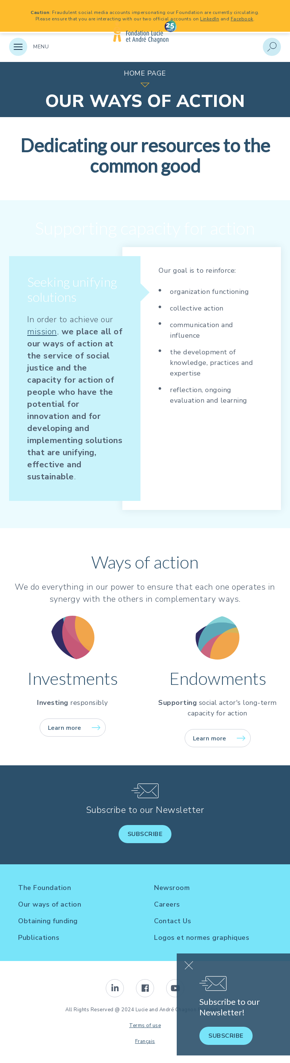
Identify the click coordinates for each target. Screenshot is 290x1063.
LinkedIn (209, 19)
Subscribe (145, 834)
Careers (167, 904)
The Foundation (44, 887)
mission (42, 331)
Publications (38, 937)
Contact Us (172, 920)
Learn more (64, 728)
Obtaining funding (48, 920)
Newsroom (172, 887)
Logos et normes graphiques (201, 937)
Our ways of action (49, 904)
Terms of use (145, 1025)
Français (145, 1041)
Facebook (242, 19)
